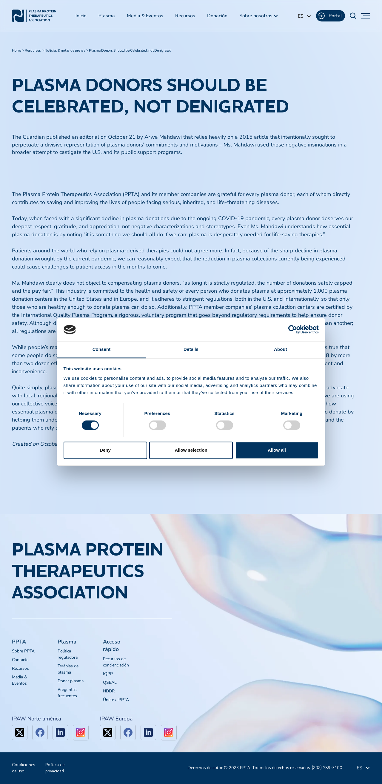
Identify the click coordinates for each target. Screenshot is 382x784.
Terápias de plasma (68, 669)
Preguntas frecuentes (67, 693)
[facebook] (40, 732)
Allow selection (191, 450)
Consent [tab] (102, 349)
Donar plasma (71, 681)
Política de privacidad (54, 768)
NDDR (109, 691)
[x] (19, 732)
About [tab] (280, 349)
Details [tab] (191, 349)
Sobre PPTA (23, 651)
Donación (217, 16)
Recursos (185, 16)
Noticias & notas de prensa (64, 50)
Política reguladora (68, 654)
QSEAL (110, 682)
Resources (33, 50)
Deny (105, 450)
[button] (258, 15)
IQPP (108, 674)
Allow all (277, 450)
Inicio (81, 16)
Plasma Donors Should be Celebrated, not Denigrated (130, 50)
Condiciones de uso (23, 768)
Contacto (20, 660)
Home (16, 50)
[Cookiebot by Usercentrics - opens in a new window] (293, 329)
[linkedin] (60, 732)
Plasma (106, 16)
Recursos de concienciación (116, 662)
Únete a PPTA (116, 700)
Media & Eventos (145, 16)
